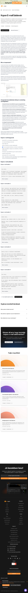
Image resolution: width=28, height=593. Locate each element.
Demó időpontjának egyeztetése (14, 478)
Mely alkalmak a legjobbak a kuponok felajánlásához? (14, 313)
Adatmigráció (21, 505)
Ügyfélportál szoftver (14, 540)
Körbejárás (7, 511)
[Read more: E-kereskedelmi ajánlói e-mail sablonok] (14, 393)
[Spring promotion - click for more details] (14, 2)
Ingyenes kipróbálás (18, 296)
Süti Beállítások (5, 587)
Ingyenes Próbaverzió (5, 30)
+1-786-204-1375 (12, 550)
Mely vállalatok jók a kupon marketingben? (14, 318)
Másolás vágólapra (5, 178)
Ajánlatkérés (21, 511)
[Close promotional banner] (27, 1)
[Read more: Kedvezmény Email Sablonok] (14, 367)
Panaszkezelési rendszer (14, 538)
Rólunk (7, 516)
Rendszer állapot (20, 507)
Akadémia (20, 520)
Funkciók (7, 507)
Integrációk (7, 509)
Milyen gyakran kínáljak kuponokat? (14, 309)
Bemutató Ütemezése (15, 30)
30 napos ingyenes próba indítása (14, 475)
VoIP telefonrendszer (14, 532)
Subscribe (14, 573)
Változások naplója (21, 509)
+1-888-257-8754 (12, 548)
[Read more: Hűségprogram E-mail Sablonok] (14, 419)
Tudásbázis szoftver (14, 528)
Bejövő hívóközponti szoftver (14, 536)
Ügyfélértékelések (7, 520)
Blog (21, 516)
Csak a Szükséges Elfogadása (15, 585)
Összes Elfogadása (6, 585)
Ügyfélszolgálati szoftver (14, 530)
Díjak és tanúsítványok (7, 518)
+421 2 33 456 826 (12, 546)
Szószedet (21, 518)
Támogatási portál (21, 503)
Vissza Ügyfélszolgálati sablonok (7, 296)
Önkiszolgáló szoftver (14, 534)
